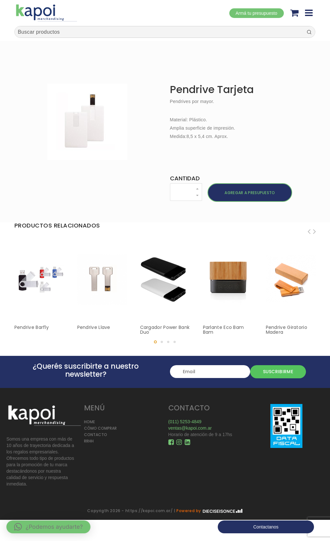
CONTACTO (95, 434)
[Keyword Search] (159, 32)
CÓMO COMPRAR (100, 428)
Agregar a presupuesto (249, 192)
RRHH (89, 441)
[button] (48, 526)
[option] (87, 122)
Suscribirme (278, 371)
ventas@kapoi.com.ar (190, 428)
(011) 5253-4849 (185, 421)
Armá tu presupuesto (256, 13)
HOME (89, 422)
